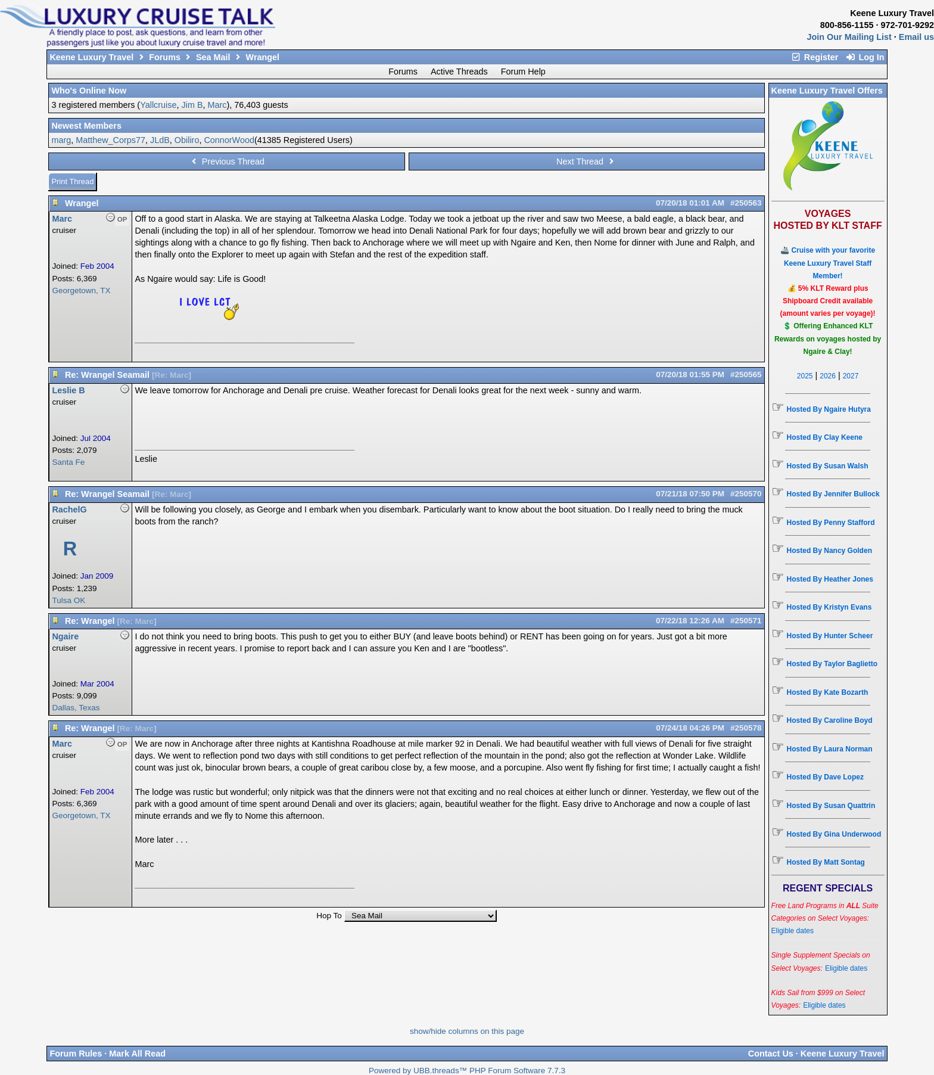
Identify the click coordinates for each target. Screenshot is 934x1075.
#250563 (746, 202)
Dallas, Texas (75, 707)
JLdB (160, 140)
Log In (864, 57)
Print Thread (72, 181)
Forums (164, 57)
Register (815, 57)
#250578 (746, 727)
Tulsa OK (68, 600)
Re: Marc (172, 375)
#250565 (746, 374)
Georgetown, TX (81, 290)
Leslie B (68, 390)
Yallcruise (158, 105)
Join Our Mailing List (849, 37)
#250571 (746, 620)
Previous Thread (226, 161)
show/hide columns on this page (467, 1031)
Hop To (329, 915)
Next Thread (586, 161)
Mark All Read (137, 1053)
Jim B (192, 105)
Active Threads (459, 71)
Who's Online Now (88, 90)
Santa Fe (68, 462)
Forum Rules (75, 1053)
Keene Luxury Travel (91, 57)
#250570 (746, 493)
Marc (216, 105)
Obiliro (187, 140)
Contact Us (770, 1053)
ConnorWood (229, 140)
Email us (916, 37)
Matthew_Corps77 (110, 140)
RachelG (69, 509)
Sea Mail (213, 57)
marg (61, 140)
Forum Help (523, 71)
